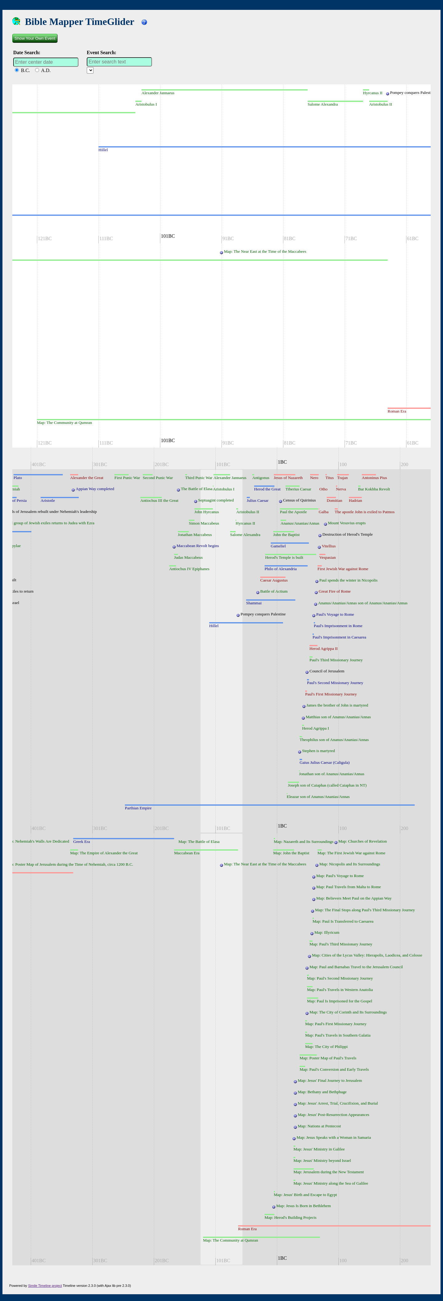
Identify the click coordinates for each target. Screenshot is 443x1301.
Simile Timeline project (45, 1285)
